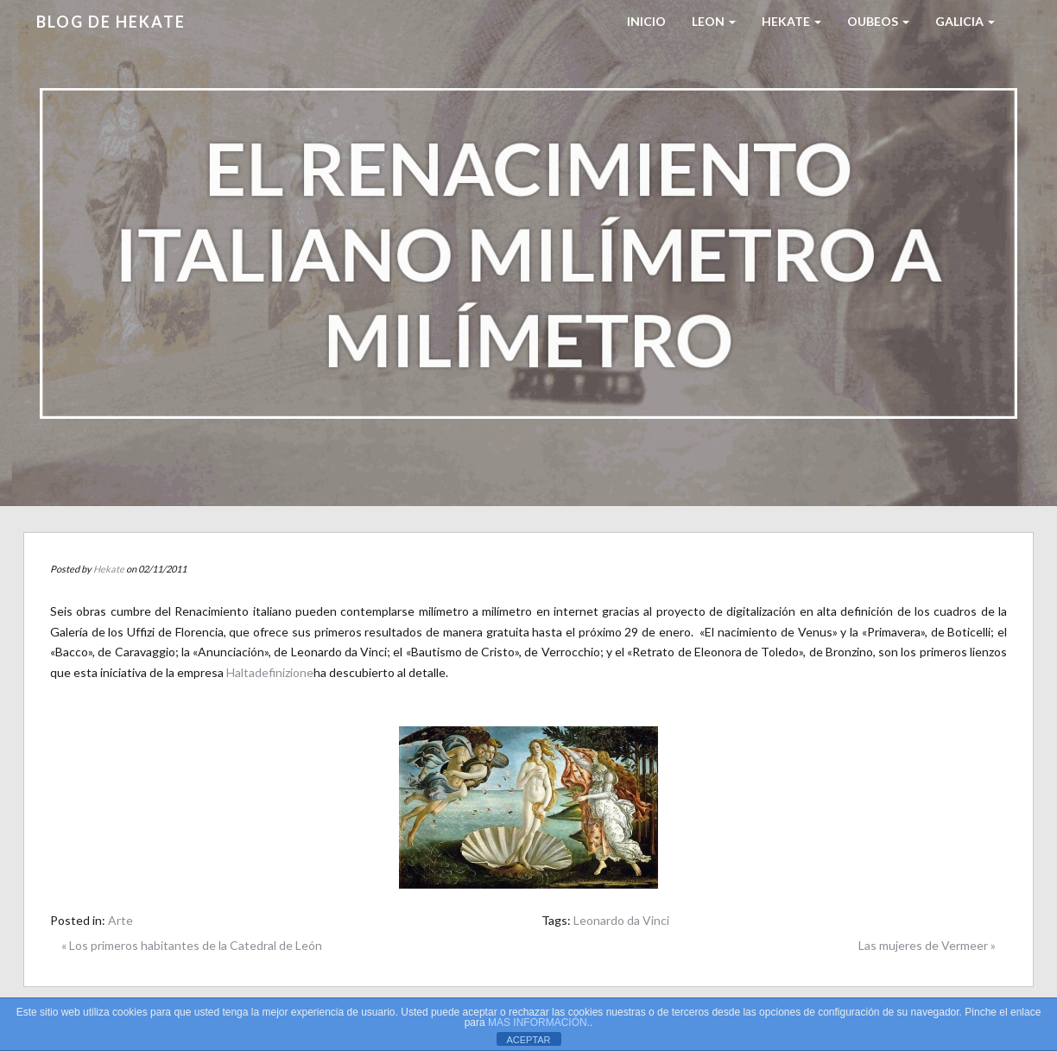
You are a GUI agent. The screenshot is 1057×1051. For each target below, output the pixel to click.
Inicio (646, 21)
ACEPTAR (528, 1040)
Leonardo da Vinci (621, 920)
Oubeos (878, 21)
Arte (120, 920)
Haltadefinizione (269, 672)
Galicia (965, 21)
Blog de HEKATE (111, 21)
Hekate (108, 568)
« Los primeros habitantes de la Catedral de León (191, 945)
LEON (714, 21)
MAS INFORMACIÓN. (539, 1022)
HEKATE (791, 21)
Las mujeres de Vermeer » (927, 945)
